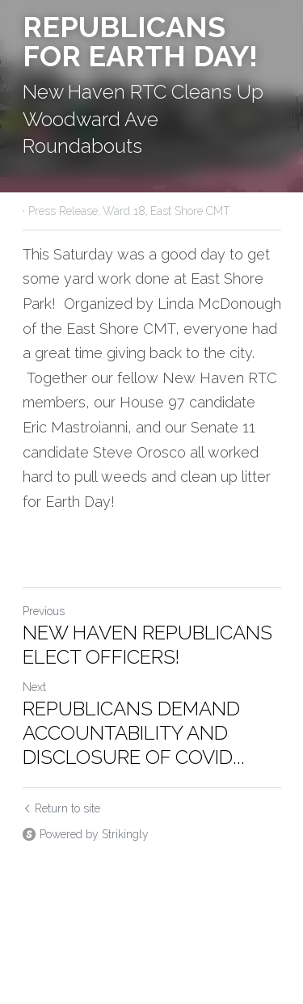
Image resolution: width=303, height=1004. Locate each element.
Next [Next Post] (34, 687)
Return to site (61, 808)
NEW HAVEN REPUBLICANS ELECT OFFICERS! (147, 645)
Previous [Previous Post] (44, 611)
